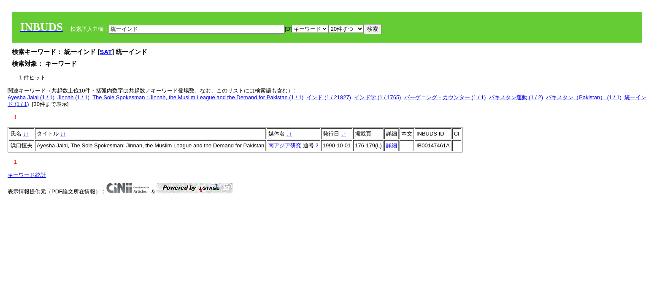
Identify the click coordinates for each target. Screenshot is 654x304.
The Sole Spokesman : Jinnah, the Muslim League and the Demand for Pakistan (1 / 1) (197, 97)
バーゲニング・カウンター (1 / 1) (445, 97)
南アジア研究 (284, 145)
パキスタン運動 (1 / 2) (516, 97)
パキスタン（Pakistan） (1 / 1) (583, 97)
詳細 (391, 145)
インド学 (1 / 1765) (377, 97)
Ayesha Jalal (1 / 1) (31, 97)
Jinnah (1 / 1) (73, 97)
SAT (106, 51)
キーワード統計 (27, 175)
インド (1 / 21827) (328, 97)
